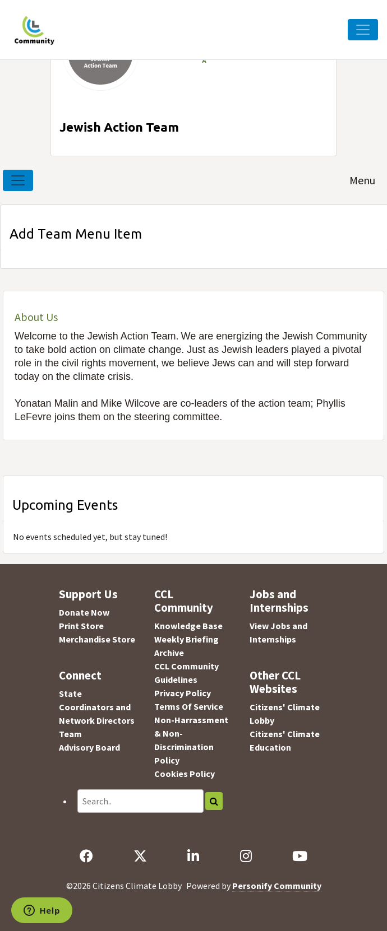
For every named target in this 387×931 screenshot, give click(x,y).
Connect (80, 675)
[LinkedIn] (193, 856)
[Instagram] (245, 856)
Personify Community (276, 885)
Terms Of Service (188, 706)
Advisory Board (89, 747)
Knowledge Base (188, 625)
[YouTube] (299, 856)
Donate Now (84, 612)
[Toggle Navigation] (363, 29)
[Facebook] (87, 856)
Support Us (88, 594)
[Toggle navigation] (18, 180)
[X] (140, 856)
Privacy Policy (182, 693)
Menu (362, 180)
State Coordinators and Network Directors (97, 707)
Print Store (81, 625)
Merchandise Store (97, 639)
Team (70, 733)
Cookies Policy (184, 773)
